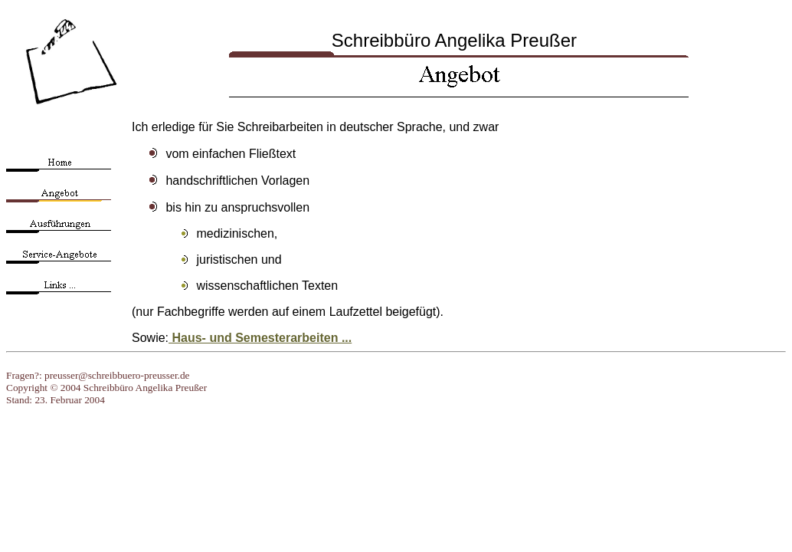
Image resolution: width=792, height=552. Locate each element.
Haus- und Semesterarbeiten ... (260, 337)
